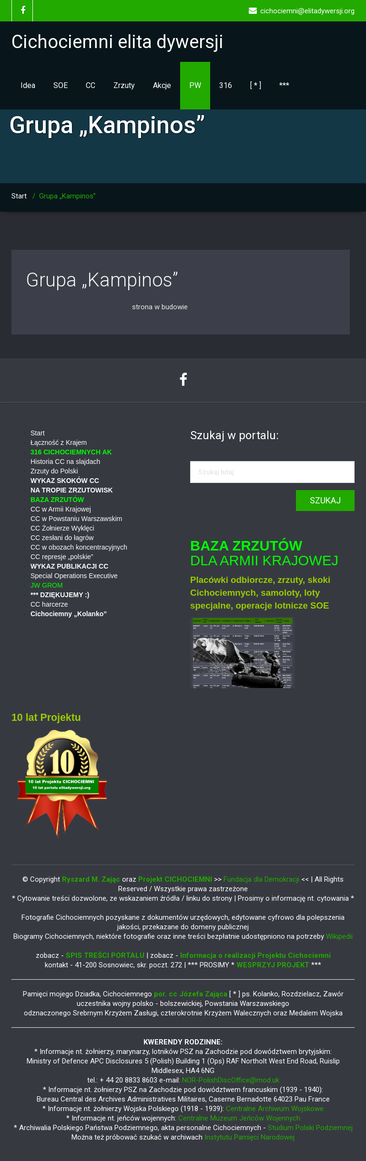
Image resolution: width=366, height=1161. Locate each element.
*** (284, 85)
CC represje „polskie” (61, 557)
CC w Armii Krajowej (60, 509)
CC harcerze (49, 604)
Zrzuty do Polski (54, 471)
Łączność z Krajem (58, 442)
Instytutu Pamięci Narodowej (249, 1137)
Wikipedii (339, 936)
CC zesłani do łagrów (61, 537)
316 (225, 85)
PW (195, 85)
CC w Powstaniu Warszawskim (76, 518)
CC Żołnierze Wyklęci (62, 528)
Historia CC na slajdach (65, 461)
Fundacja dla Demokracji (262, 879)
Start (19, 196)
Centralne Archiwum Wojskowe (275, 1108)
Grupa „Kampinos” (102, 280)
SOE (60, 85)
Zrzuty (124, 85)
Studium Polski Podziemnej (310, 1127)
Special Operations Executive (74, 576)
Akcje (162, 85)
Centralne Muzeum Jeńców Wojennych (239, 1118)
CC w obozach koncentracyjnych (78, 547)
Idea (27, 85)
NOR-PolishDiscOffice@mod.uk (230, 1080)
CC (90, 85)
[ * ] (255, 85)
